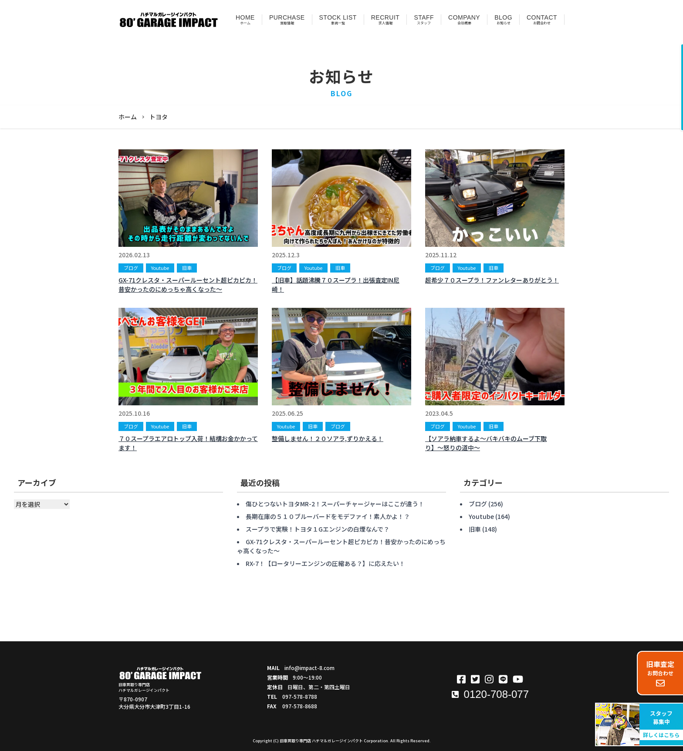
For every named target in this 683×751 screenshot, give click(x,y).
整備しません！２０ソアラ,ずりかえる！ (327, 438)
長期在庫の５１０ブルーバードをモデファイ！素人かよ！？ (328, 516)
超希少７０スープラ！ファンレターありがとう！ (492, 280)
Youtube (160, 267)
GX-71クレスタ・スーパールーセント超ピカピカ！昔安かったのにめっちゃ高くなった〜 (187, 284)
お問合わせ (660, 673)
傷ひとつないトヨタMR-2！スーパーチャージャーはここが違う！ (335, 503)
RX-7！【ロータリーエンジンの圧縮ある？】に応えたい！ (325, 563)
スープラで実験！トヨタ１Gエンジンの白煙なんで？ (317, 529)
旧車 (187, 267)
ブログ (131, 267)
